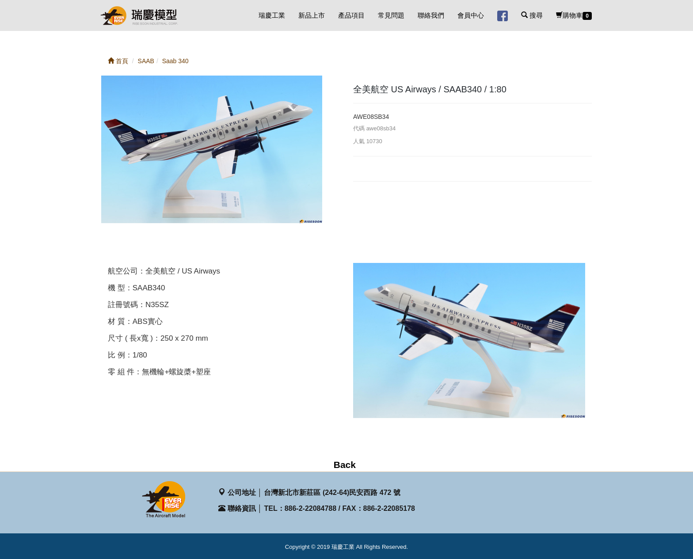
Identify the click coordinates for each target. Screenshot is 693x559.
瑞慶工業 (272, 15)
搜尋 (532, 15)
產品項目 (351, 15)
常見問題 (391, 15)
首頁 (118, 61)
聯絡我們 (431, 15)
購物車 (574, 15)
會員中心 (470, 15)
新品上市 (311, 15)
